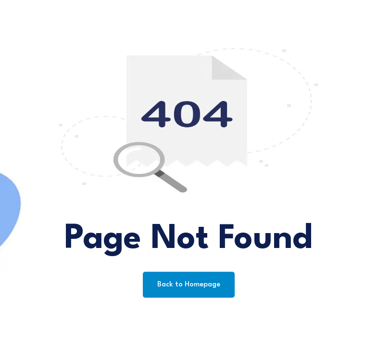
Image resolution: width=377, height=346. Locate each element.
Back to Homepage (188, 284)
